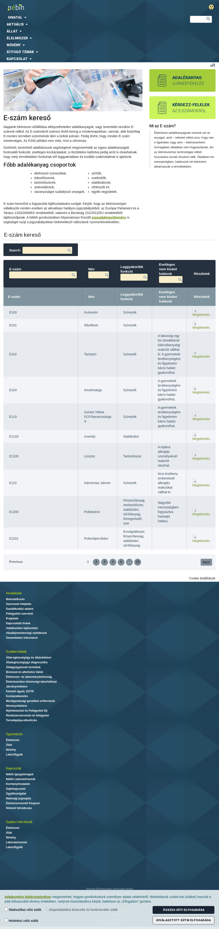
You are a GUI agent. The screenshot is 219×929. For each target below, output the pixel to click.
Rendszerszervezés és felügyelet (27, 715)
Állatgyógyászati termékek (23, 667)
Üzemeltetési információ (22, 637)
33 (137, 562)
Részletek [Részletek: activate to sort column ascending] (202, 297)
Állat (9, 745)
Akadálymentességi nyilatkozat (26, 633)
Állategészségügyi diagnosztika (27, 662)
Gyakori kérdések (19, 822)
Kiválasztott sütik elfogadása (183, 920)
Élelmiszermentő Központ (23, 803)
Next (206, 562)
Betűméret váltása (213, 65)
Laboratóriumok (16, 842)
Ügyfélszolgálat (16, 793)
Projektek (12, 618)
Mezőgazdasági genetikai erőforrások (30, 701)
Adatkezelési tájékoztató (22, 628)
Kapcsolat (13, 768)
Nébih (74, 7)
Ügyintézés (14, 734)
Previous (16, 562)
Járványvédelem (16, 686)
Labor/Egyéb (14, 754)
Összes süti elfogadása (183, 910)
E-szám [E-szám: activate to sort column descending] (14, 297)
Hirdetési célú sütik (21, 921)
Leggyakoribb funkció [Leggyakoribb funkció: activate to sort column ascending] (131, 296)
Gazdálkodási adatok (19, 608)
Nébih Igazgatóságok (20, 774)
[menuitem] (91, 17)
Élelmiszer (13, 740)
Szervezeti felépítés (18, 604)
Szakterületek (16, 651)
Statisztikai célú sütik (23, 910)
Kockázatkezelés (17, 696)
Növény (11, 749)
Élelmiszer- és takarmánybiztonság (29, 676)
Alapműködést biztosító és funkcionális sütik (81, 910)
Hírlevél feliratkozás (19, 808)
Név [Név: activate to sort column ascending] (91, 297)
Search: (40, 250)
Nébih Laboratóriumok (20, 779)
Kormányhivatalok (18, 784)
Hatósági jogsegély (18, 798)
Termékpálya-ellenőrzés (21, 720)
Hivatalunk (14, 593)
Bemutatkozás (15, 599)
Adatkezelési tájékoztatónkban (28, 897)
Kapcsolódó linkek (18, 623)
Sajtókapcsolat (16, 788)
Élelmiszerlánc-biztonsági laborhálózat (31, 681)
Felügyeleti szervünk (19, 613)
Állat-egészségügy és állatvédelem (28, 657)
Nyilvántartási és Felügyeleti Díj (26, 710)
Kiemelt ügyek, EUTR (20, 691)
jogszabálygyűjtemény (109, 217)
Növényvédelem (16, 705)
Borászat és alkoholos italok (24, 672)
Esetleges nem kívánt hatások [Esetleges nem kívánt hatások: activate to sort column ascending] (168, 296)
